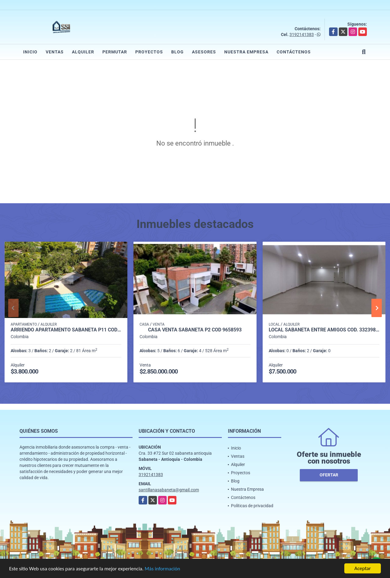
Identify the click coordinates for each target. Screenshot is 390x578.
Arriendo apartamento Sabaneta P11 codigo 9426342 (66, 329)
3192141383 (301, 34)
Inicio (30, 51)
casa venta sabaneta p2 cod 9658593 (195, 329)
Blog (177, 51)
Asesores (204, 51)
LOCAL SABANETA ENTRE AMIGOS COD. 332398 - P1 (324, 329)
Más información (162, 569)
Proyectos (149, 51)
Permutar (114, 51)
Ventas (55, 51)
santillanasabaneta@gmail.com (169, 489)
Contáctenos (294, 51)
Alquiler (83, 51)
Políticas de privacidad (252, 505)
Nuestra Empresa (246, 51)
